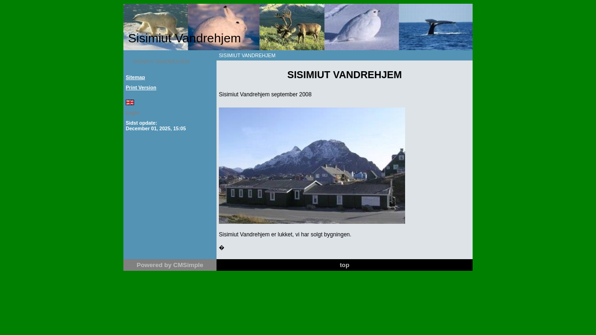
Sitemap (135, 77)
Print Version (141, 87)
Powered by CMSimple (170, 264)
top (345, 264)
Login (132, 112)
